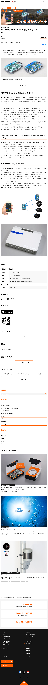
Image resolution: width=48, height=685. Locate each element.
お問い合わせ (6, 656)
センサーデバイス (5, 402)
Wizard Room (29, 641)
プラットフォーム (29, 639)
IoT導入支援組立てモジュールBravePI (10, 410)
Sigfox (3, 438)
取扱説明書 (43, 37)
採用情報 (28, 650)
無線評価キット (5, 38)
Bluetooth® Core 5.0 (15, 42)
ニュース (5, 634)
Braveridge (5, 1)
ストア (4, 661)
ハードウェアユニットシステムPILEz (9, 408)
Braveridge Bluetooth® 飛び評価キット (19, 30)
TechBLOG (5, 665)
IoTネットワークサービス (7, 413)
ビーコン (3, 416)
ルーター (23, 581)
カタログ (28, 656)
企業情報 (28, 648)
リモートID (3, 424)
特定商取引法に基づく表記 (6, 642)
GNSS (2, 443)
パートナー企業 (6, 636)
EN (43, 1)
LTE (9, 491)
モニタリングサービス (6, 405)
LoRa (2, 441)
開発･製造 (5, 648)
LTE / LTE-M (4, 435)
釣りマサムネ (29, 643)
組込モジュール (4, 419)
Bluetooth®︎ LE (5, 42)
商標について (6, 644)
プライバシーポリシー (8, 638)
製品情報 (28, 632)
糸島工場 (28, 653)
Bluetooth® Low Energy (7, 433)
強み (4, 632)
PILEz (27, 581)
